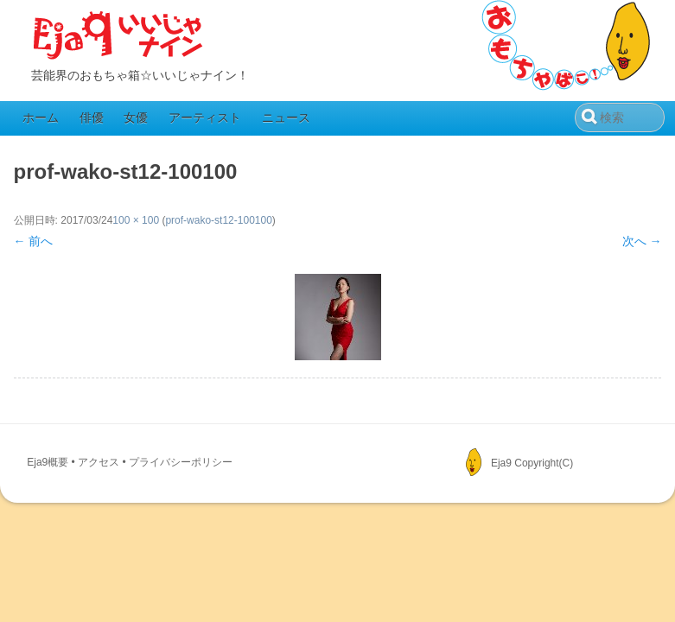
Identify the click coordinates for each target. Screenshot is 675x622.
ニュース (286, 117)
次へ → (642, 241)
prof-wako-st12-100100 (218, 220)
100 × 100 (135, 220)
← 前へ (34, 241)
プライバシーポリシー (180, 462)
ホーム (40, 117)
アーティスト (205, 117)
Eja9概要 (47, 462)
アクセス (98, 462)
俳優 (92, 117)
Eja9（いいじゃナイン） (118, 36)
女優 (136, 117)
